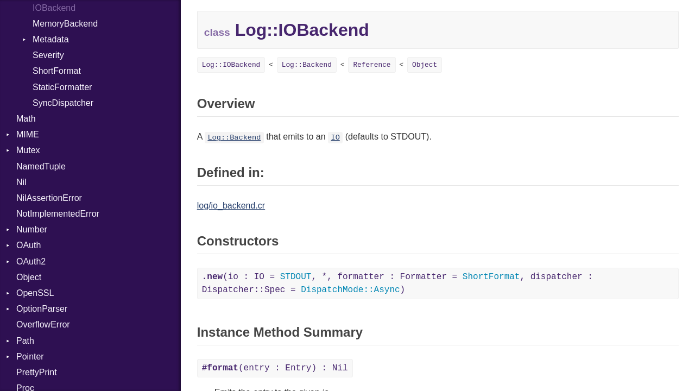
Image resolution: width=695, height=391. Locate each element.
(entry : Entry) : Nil (275, 368)
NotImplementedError (57, 213)
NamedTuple (41, 166)
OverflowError (43, 324)
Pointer (30, 356)
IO (335, 138)
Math (26, 118)
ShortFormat (57, 70)
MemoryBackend (65, 23)
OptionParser (41, 308)
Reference (371, 65)
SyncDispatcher (63, 103)
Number (31, 229)
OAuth (28, 245)
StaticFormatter (62, 87)
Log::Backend (307, 65)
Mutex (28, 150)
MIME (27, 134)
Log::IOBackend (231, 65)
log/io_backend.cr (231, 205)
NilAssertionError (49, 198)
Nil (21, 182)
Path (25, 340)
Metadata (51, 39)
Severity (48, 55)
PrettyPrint (36, 372)
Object (28, 277)
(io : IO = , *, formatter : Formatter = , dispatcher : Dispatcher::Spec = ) (397, 283)
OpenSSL (35, 293)
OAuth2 (31, 261)
